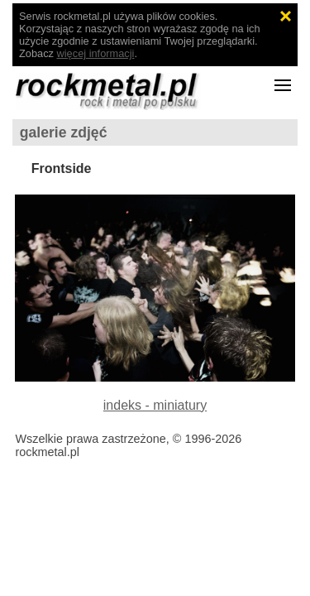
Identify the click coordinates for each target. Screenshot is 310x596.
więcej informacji (96, 53)
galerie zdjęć (63, 132)
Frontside (61, 168)
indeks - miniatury (155, 405)
